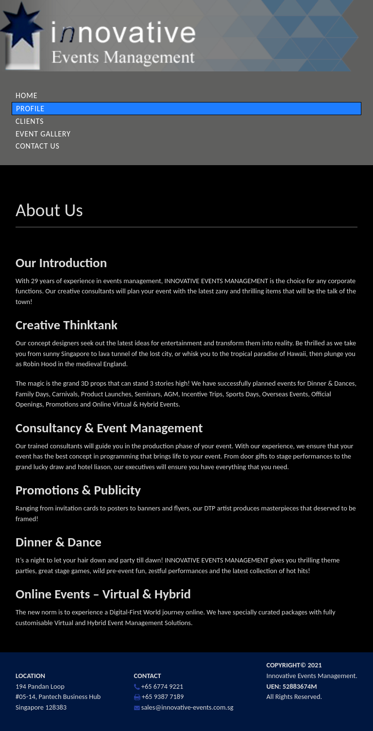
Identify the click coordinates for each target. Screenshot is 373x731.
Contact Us (38, 146)
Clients (30, 121)
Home (26, 95)
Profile (30, 108)
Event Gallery (43, 133)
